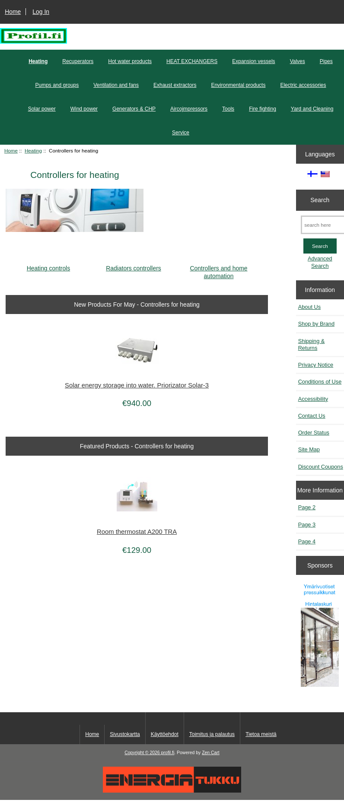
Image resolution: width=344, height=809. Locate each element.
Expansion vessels (253, 61)
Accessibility (313, 399)
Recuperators (77, 61)
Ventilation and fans (116, 85)
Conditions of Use (320, 381)
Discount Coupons (320, 466)
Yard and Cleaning (312, 109)
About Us (309, 307)
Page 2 (306, 507)
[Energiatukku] (172, 790)
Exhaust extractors (174, 85)
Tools (228, 109)
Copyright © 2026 (142, 752)
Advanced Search (320, 262)
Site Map (309, 449)
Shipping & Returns (311, 344)
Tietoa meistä (261, 734)
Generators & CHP (134, 109)
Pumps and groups (57, 85)
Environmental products (238, 85)
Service (180, 133)
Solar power (42, 109)
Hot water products (130, 61)
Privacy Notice (315, 365)
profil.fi (168, 752)
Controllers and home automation (219, 268)
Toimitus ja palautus (212, 734)
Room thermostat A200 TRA (137, 531)
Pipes (326, 61)
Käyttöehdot (164, 734)
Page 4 (306, 541)
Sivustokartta (125, 734)
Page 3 (306, 524)
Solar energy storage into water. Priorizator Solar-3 (137, 385)
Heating (33, 150)
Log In (40, 11)
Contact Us (311, 415)
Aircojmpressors (188, 109)
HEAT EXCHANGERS (191, 61)
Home (13, 11)
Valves (297, 61)
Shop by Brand (316, 323)
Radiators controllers (133, 265)
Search (319, 200)
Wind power (84, 109)
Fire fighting (262, 109)
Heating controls (48, 265)
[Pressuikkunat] (320, 635)
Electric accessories (303, 85)
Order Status (313, 432)
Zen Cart (211, 752)
